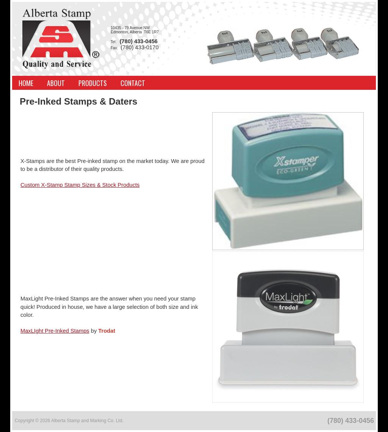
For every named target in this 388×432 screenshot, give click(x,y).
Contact (132, 83)
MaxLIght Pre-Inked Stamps (54, 331)
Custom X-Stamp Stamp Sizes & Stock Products (79, 185)
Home (26, 83)
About (56, 83)
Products (92, 83)
